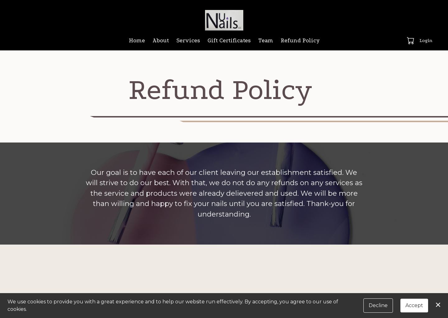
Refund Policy (300, 40)
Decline (378, 305)
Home (137, 40)
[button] (411, 40)
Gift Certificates (229, 40)
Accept (414, 305)
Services (188, 40)
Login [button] (425, 40)
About (160, 40)
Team (265, 40)
